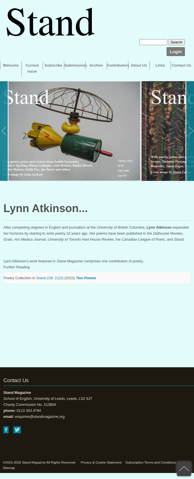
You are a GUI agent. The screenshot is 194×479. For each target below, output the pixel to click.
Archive (96, 65)
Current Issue (32, 68)
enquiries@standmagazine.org (40, 416)
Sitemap (9, 468)
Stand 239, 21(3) (49, 278)
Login (176, 51)
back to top (184, 469)
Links (160, 65)
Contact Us (181, 65)
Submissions (74, 65)
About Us (139, 65)
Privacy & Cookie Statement (101, 462)
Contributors (117, 65)
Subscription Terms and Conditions (150, 462)
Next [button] (189, 131)
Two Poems (86, 278)
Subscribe (53, 65)
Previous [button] (4, 131)
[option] (70, 131)
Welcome (11, 65)
